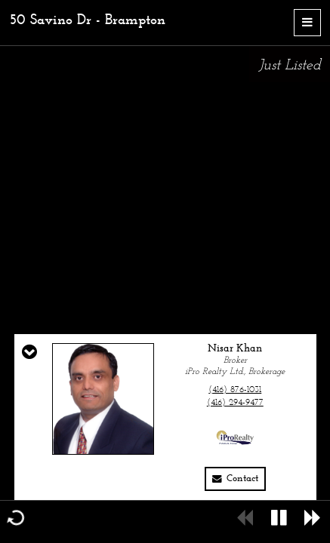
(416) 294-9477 (235, 402)
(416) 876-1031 (234, 389)
